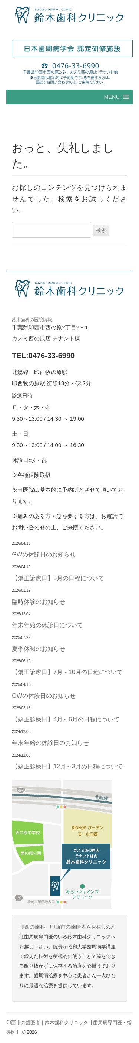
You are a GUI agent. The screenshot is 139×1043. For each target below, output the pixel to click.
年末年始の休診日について (47, 625)
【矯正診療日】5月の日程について (58, 578)
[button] (111, 97)
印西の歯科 (32, 927)
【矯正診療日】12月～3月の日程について (67, 766)
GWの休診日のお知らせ (44, 554)
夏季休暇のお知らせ (38, 648)
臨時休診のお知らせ (38, 601)
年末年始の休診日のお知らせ (50, 742)
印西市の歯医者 (68, 927)
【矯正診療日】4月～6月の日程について (65, 719)
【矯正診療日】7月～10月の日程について (67, 672)
